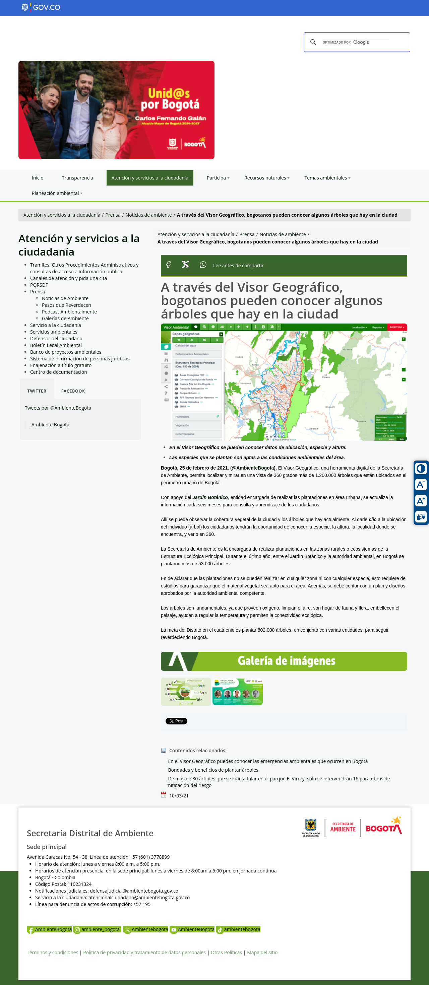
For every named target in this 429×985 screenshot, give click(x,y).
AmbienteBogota (49, 929)
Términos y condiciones (52, 952)
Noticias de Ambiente (65, 298)
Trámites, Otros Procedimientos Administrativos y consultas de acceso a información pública (84, 268)
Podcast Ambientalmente (69, 311)
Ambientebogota (145, 929)
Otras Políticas (226, 952)
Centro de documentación (58, 372)
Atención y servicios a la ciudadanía (61, 215)
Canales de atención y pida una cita (68, 278)
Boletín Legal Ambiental (56, 345)
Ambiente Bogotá (50, 424)
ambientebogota (238, 929)
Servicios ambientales (53, 332)
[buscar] (356, 42)
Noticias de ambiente (149, 215)
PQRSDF (39, 285)
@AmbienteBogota (253, 468)
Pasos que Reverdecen (66, 305)
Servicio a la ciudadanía (55, 325)
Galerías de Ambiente (65, 318)
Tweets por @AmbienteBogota (58, 408)
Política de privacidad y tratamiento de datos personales (144, 952)
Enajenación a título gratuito (61, 365)
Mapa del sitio (262, 952)
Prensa (113, 215)
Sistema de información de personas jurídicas (79, 358)
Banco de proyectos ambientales (65, 352)
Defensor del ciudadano (56, 338)
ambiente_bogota (97, 929)
